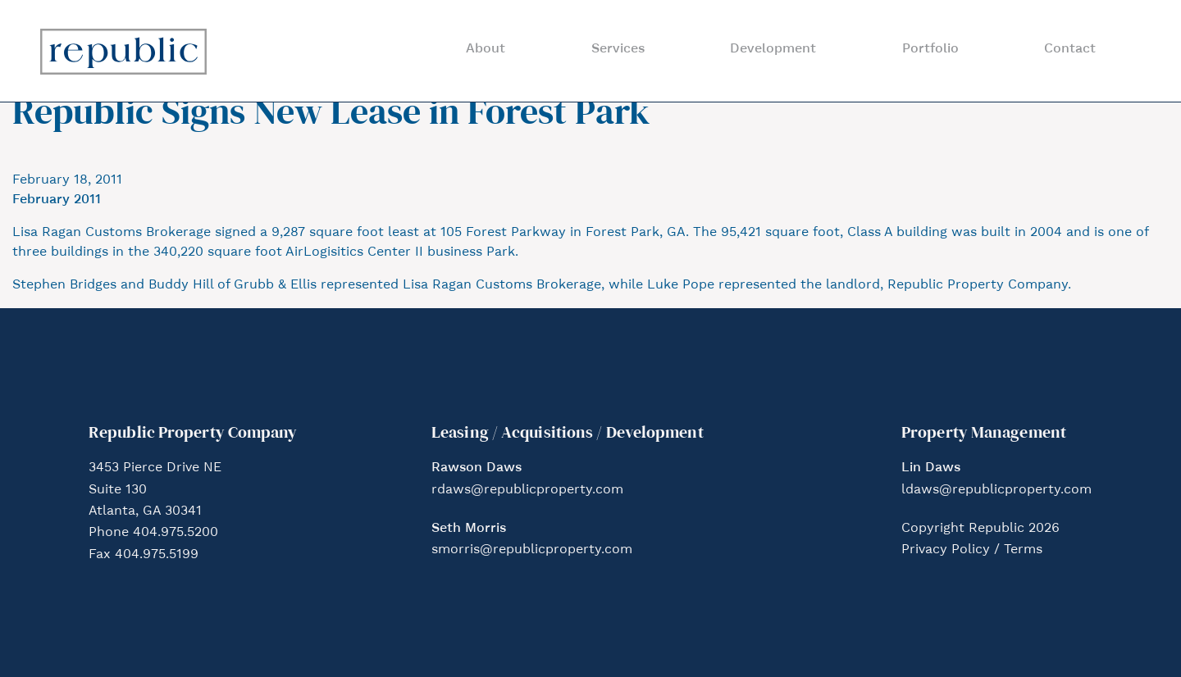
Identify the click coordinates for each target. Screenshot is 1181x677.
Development (773, 49)
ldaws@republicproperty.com (996, 490)
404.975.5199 (156, 554)
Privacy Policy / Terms (971, 550)
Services (618, 49)
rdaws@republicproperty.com (527, 490)
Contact (1070, 49)
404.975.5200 (175, 532)
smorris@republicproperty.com (531, 550)
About (485, 49)
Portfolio (930, 49)
